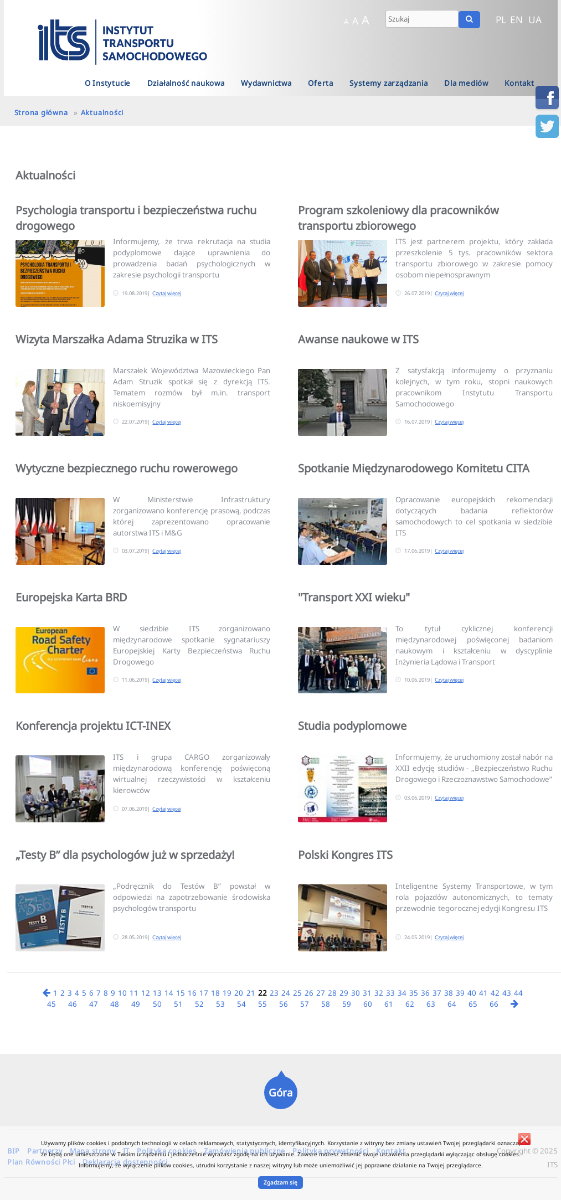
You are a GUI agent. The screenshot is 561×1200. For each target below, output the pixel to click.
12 (145, 993)
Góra (280, 1092)
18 (215, 993)
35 (413, 993)
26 (309, 993)
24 (285, 993)
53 (220, 1004)
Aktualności (102, 112)
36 (425, 993)
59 (346, 1004)
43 (506, 993)
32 (378, 993)
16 (192, 993)
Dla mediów (466, 83)
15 (180, 993)
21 (250, 993)
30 (355, 993)
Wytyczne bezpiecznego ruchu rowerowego (127, 468)
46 (72, 1004)
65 (473, 1004)
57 (304, 1004)
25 (297, 993)
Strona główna (41, 112)
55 (262, 1004)
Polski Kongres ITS (345, 854)
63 (430, 1004)
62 (409, 1004)
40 (471, 993)
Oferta (320, 83)
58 (325, 1004)
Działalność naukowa (186, 83)
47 (93, 1004)
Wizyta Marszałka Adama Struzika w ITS (117, 339)
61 (388, 1004)
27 (320, 993)
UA (535, 19)
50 (157, 1004)
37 (437, 993)
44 (518, 993)
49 (135, 1004)
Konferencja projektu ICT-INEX (93, 725)
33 (390, 993)
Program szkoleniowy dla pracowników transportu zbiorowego (398, 218)
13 (157, 993)
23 (274, 993)
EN (516, 19)
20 (238, 993)
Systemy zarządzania (388, 83)
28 (332, 993)
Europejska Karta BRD (71, 597)
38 (448, 993)
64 (451, 1004)
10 (122, 993)
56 (283, 1004)
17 (203, 993)
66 (494, 1004)
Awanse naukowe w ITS (358, 339)
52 (199, 1004)
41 (483, 993)
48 (114, 1004)
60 (367, 1004)
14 (168, 993)
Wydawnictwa (266, 83)
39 (460, 993)
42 (495, 993)
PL (501, 19)
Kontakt (519, 83)
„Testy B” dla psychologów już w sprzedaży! (125, 854)
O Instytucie (108, 83)
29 (343, 993)
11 (134, 993)
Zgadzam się (280, 1182)
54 (241, 1004)
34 (402, 993)
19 (227, 993)
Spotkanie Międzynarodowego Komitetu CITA (413, 468)
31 (367, 993)
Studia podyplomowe (352, 725)
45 (51, 1004)
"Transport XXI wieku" (354, 597)
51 (178, 1004)
